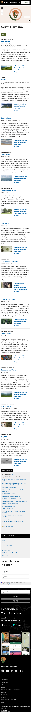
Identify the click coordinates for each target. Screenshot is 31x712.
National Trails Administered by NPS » (11, 498)
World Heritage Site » (7, 508)
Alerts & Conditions (20, 66)
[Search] (15, 592)
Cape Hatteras (6, 118)
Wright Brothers (6, 437)
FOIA (2, 684)
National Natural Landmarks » (9, 506)
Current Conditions (20, 289)
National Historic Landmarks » (10, 503)
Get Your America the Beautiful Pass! (11, 552)
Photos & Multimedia (7, 545)
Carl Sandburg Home (8, 190)
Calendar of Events (20, 213)
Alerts (3, 540)
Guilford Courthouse (8, 299)
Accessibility (4, 679)
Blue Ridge (4, 80)
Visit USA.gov (5, 711)
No (6, 576)
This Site (16, 597)
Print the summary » (8, 526)
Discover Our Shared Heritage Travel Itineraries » (14, 524)
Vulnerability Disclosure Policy (9, 699)
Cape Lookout (6, 154)
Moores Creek (6, 334)
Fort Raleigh (5, 223)
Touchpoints (12, 584)
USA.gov (3, 702)
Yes (6, 572)
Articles (4, 547)
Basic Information (20, 68)
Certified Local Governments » (10, 487)
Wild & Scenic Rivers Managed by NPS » (12, 496)
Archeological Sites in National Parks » (12, 519)
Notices (3, 687)
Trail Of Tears (6, 406)
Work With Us (5, 555)
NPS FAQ (3, 692)
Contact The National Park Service (10, 689)
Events (3, 542)
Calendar (17, 70)
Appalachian (5, 42)
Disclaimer (3, 697)
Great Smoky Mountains (9, 261)
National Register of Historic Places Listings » (14, 501)
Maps (16, 72)
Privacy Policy (5, 682)
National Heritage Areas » (8, 493)
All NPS (15, 601)
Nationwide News (6, 550)
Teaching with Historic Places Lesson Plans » (13, 521)
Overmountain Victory (9, 370)
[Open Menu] (25, 2)
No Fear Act (4, 694)
